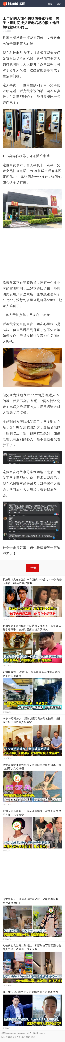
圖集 (50, 3)
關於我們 (5, 1037)
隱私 (28, 1037)
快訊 (59, 3)
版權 (33, 1037)
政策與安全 (15, 1037)
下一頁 (32, 567)
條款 (23, 1037)
